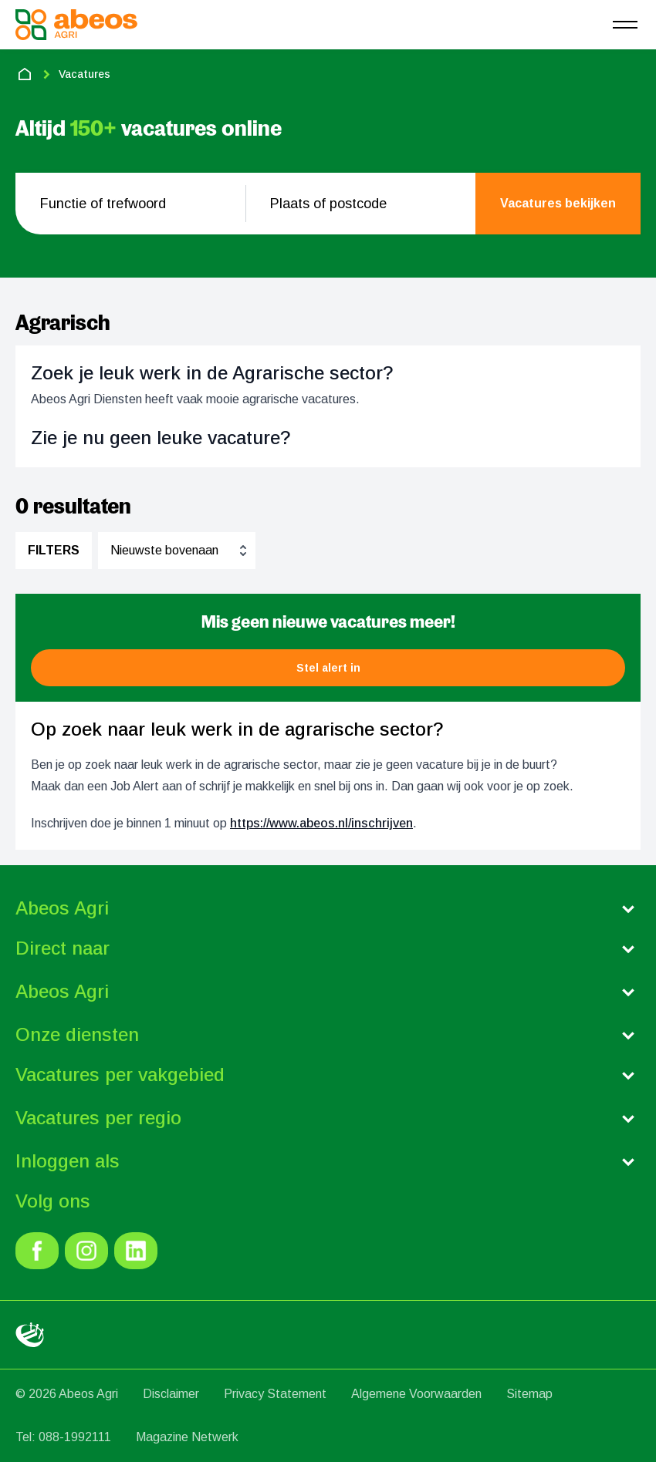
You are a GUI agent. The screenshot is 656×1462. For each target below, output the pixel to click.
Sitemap (529, 1393)
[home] (24, 74)
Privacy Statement (275, 1393)
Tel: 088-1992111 (63, 1436)
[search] (558, 203)
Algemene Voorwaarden (416, 1393)
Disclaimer (171, 1393)
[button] (328, 667)
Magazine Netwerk (187, 1436)
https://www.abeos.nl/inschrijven (321, 823)
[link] (37, 1250)
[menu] (625, 24)
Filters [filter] (53, 550)
